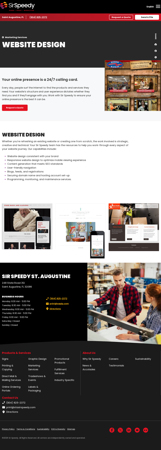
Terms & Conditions (26, 429)
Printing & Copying (7, 367)
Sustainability (143, 359)
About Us (89, 353)
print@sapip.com (57, 303)
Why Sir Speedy (92, 359)
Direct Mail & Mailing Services (11, 378)
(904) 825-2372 (38, 17)
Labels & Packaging (34, 388)
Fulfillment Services (61, 371)
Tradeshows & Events (36, 378)
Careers (113, 359)
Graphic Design (37, 359)
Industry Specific (64, 380)
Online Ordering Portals (11, 388)
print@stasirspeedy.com (18, 407)
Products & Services (16, 353)
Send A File (147, 17)
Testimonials (116, 365)
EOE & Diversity (58, 429)
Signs (5, 359)
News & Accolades (89, 367)
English (150, 6)
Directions (53, 309)
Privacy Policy (8, 429)
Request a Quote (121, 17)
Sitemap (71, 429)
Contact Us (10, 398)
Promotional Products (62, 360)
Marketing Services (16, 37)
